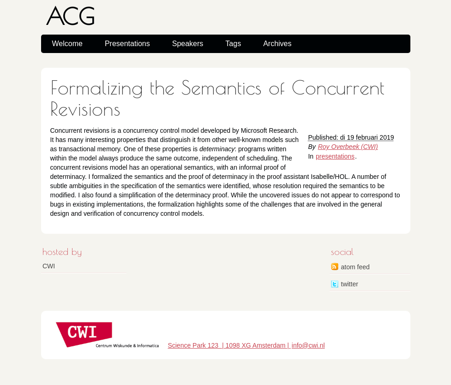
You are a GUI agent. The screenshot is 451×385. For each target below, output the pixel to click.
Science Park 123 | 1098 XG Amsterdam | (229, 345)
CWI (48, 266)
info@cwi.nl (308, 345)
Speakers (188, 43)
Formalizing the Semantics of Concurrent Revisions (217, 98)
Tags (233, 43)
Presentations (127, 43)
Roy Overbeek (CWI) (348, 146)
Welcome (67, 43)
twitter (349, 284)
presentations (335, 156)
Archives (277, 43)
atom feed (355, 267)
